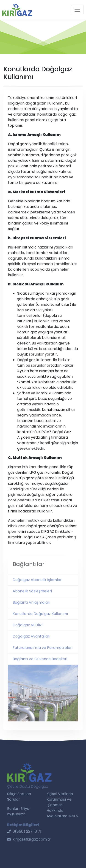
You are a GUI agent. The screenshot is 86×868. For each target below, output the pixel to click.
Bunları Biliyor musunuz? (19, 811)
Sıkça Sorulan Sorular (19, 796)
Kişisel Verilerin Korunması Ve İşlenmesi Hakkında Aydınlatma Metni (62, 805)
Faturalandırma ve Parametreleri (42, 651)
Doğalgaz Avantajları (31, 640)
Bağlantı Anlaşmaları (31, 606)
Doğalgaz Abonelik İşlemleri (37, 584)
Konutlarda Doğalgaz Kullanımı (40, 617)
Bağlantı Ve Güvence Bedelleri (40, 663)
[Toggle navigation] (77, 9)
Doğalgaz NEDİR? (28, 629)
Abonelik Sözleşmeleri (32, 595)
